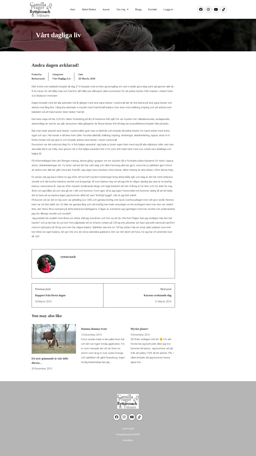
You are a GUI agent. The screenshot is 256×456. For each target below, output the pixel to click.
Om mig (122, 9)
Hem (72, 9)
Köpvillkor (128, 440)
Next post (166, 289)
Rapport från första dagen (50, 295)
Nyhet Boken (89, 9)
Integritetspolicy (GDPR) (128, 434)
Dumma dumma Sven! (94, 328)
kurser (106, 9)
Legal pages (128, 428)
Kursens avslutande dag (157, 295)
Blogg (138, 9)
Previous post (43, 289)
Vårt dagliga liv (61, 78)
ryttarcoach (38, 78)
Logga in (168, 9)
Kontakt (152, 9)
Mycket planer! (139, 328)
